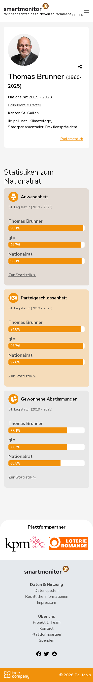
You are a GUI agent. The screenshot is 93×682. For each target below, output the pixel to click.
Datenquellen (46, 590)
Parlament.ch (71, 139)
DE (74, 15)
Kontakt (46, 628)
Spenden (46, 640)
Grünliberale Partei (24, 105)
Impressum (46, 602)
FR (81, 15)
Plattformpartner (46, 634)
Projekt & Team (47, 622)
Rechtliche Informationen (46, 596)
